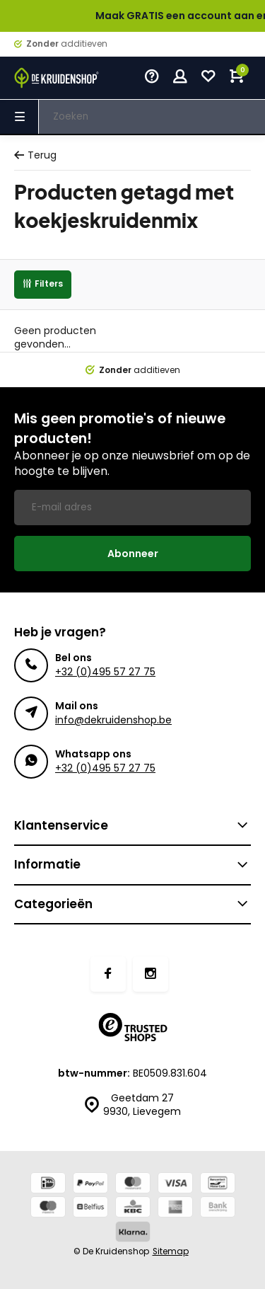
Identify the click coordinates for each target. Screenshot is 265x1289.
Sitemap (171, 1251)
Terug (35, 155)
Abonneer (132, 553)
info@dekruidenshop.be (113, 720)
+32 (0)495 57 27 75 (105, 672)
